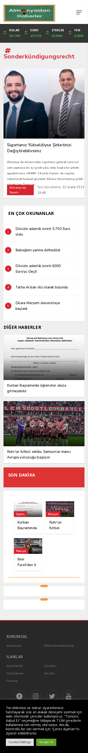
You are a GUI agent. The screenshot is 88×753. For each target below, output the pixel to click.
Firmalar (12, 681)
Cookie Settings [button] (20, 742)
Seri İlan (49, 673)
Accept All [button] (46, 742)
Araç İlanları (15, 666)
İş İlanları (50, 666)
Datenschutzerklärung (59, 646)
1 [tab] (44, 586)
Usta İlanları (15, 673)
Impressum (14, 646)
